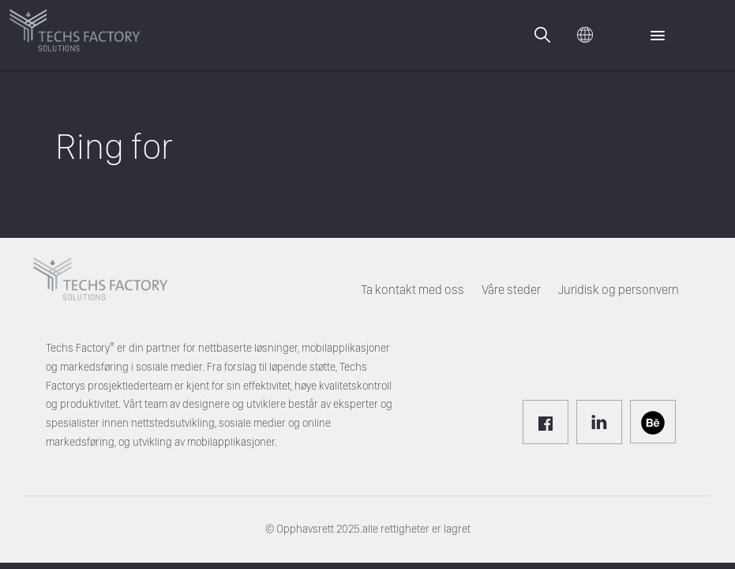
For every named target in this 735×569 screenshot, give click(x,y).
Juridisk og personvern (618, 289)
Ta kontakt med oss (412, 289)
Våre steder (511, 289)
